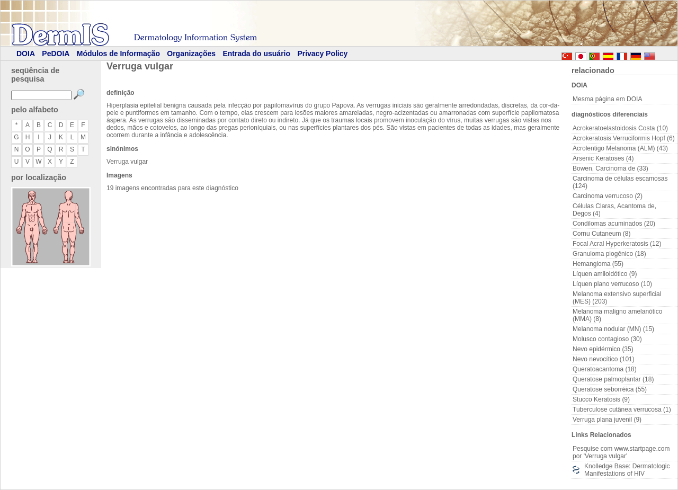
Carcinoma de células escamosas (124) (620, 182)
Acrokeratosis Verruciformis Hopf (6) (624, 138)
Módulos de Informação (118, 53)
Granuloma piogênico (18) (609, 253)
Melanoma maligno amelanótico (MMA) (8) (617, 315)
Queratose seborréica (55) (610, 389)
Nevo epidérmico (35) (603, 349)
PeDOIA (55, 53)
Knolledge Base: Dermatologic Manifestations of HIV (627, 469)
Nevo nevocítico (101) (604, 359)
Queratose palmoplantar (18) (613, 379)
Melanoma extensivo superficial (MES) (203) (617, 297)
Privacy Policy (322, 53)
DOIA (25, 53)
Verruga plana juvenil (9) (607, 419)
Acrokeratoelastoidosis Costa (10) (620, 128)
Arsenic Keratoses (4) (603, 158)
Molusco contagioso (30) (607, 339)
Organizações (191, 53)
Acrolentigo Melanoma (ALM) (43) (620, 148)
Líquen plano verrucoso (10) (612, 284)
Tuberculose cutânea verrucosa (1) (622, 409)
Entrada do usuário (256, 53)
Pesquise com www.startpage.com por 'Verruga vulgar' (621, 452)
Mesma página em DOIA (607, 99)
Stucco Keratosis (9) (601, 399)
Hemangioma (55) (598, 264)
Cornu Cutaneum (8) (601, 233)
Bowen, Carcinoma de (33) (610, 168)
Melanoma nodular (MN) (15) (613, 329)
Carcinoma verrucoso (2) (608, 196)
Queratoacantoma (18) (605, 369)
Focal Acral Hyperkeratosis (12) (617, 243)
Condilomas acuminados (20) (614, 223)
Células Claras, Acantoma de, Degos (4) (614, 209)
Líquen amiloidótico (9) (605, 274)
